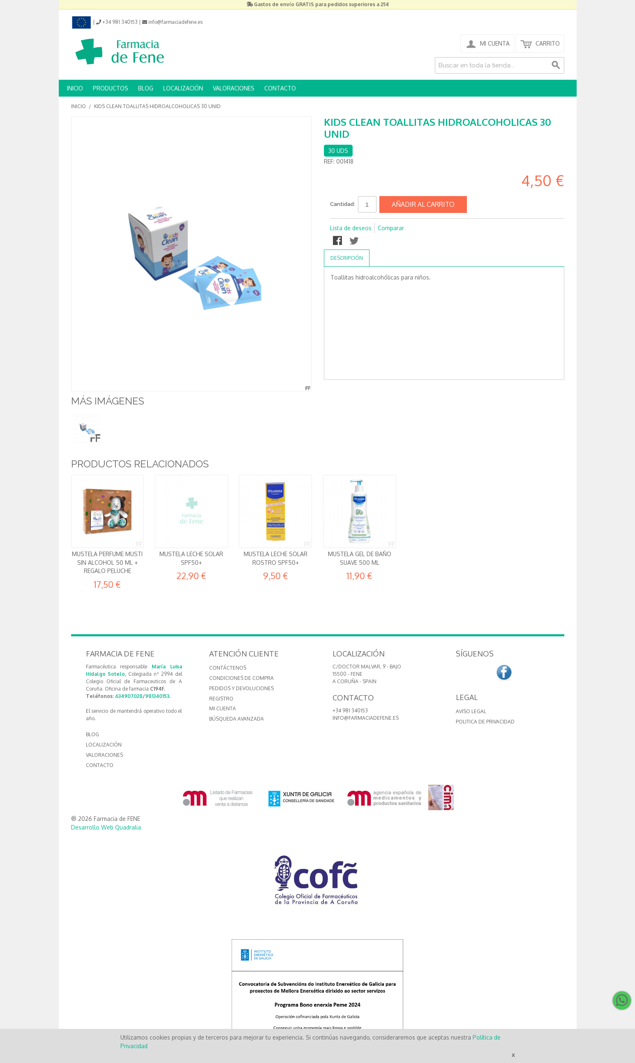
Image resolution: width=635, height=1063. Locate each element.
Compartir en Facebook (338, 241)
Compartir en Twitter (354, 241)
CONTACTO (280, 88)
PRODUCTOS (110, 88)
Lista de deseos (351, 227)
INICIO (75, 88)
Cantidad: (342, 204)
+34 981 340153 (350, 710)
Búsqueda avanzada (236, 719)
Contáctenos (227, 668)
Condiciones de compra (241, 678)
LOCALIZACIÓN (183, 88)
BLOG (145, 88)
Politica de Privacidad (485, 722)
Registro (221, 699)
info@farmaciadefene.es (366, 718)
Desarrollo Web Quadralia (106, 827)
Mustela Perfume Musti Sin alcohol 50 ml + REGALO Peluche (107, 562)
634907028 (129, 696)
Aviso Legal (471, 711)
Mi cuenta (222, 708)
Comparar (391, 227)
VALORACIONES (233, 88)
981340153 (157, 696)
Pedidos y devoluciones (241, 688)
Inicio (78, 106)
